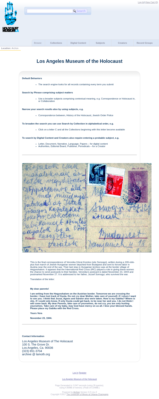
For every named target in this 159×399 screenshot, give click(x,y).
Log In (141, 2)
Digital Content (78, 43)
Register (82, 373)
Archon (76, 392)
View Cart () (151, 2)
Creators (122, 43)
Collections (56, 43)
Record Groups (145, 43)
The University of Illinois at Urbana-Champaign (87, 394)
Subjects (100, 43)
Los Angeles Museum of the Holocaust (79, 379)
